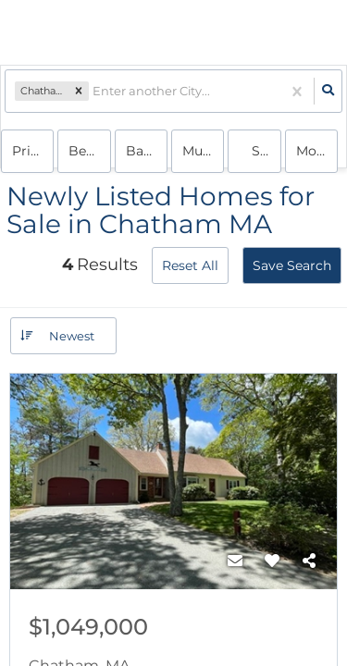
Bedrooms (89, 150)
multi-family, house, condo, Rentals (203, 150)
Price (28, 150)
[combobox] (94, 91)
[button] (78, 91)
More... (317, 150)
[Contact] (235, 561)
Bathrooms (146, 150)
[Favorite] (272, 561)
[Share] (309, 561)
